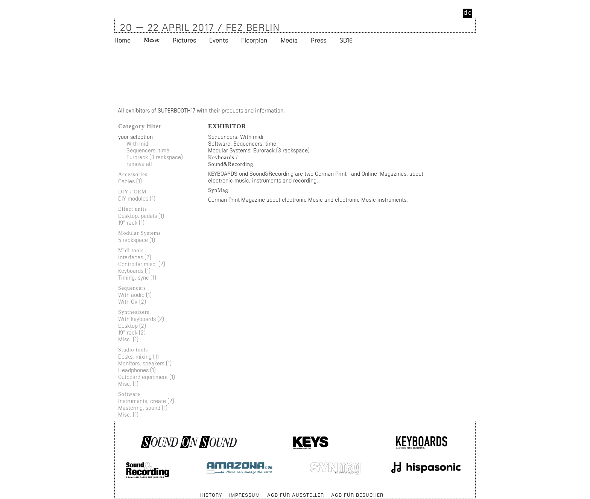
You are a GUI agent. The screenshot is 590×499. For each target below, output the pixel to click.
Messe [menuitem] (152, 40)
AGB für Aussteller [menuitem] (295, 495)
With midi (138, 143)
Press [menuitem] (318, 40)
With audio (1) (135, 295)
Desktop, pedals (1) (141, 216)
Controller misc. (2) (141, 264)
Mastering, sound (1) (142, 408)
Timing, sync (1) (137, 277)
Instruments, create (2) (146, 401)
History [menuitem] (211, 495)
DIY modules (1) (136, 198)
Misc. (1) (128, 339)
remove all (139, 164)
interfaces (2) (134, 257)
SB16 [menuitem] (346, 40)
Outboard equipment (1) (146, 377)
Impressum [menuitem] (244, 495)
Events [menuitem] (218, 40)
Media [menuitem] (289, 40)
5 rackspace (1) (136, 240)
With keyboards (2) (141, 319)
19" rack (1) (131, 222)
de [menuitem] (468, 12)
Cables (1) (130, 181)
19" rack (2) (132, 332)
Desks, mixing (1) (138, 356)
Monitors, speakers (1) (145, 363)
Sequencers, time (147, 150)
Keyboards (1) (134, 271)
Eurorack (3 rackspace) (154, 157)
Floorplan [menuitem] (254, 40)
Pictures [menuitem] (184, 40)
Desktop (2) (132, 326)
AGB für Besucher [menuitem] (357, 495)
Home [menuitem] (122, 40)
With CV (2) (132, 301)
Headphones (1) (137, 370)
